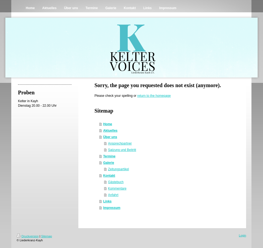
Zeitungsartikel (118, 169)
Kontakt (109, 175)
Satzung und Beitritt (122, 150)
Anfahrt (113, 195)
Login (242, 235)
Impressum (111, 208)
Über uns (110, 137)
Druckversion (28, 236)
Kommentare (117, 188)
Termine (109, 156)
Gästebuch (115, 182)
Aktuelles (110, 130)
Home (107, 124)
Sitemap (46, 236)
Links (107, 201)
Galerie (108, 163)
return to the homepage (154, 96)
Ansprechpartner (120, 143)
